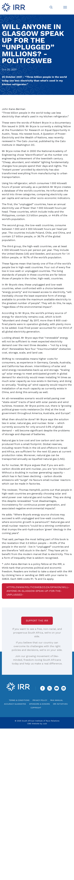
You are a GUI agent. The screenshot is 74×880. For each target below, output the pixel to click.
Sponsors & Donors (39, 704)
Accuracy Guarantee (15, 704)
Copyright (36, 708)
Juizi (45, 724)
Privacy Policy (40, 700)
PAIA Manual (56, 700)
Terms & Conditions (19, 700)
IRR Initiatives (60, 704)
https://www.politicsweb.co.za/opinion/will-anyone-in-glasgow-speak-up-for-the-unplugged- (38, 591)
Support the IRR (37, 620)
